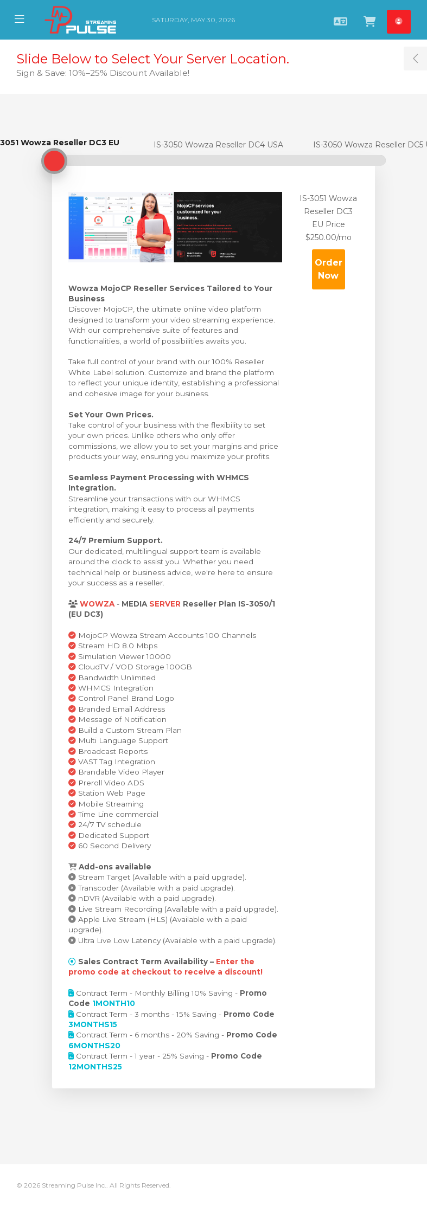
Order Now (328, 269)
